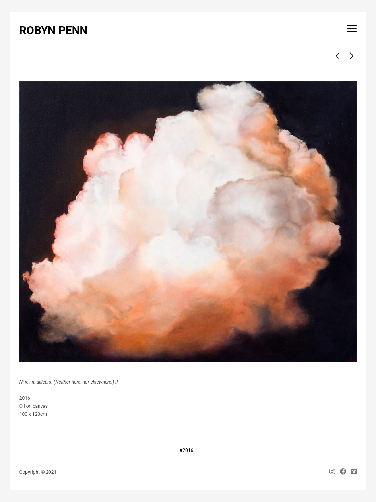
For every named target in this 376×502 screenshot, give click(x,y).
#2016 (186, 450)
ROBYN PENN (53, 30)
